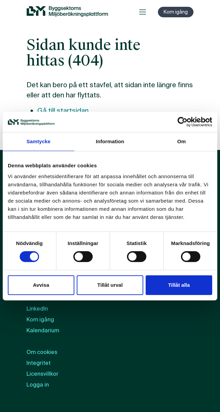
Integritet (38, 363)
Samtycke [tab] (38, 141)
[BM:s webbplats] (67, 12)
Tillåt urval (110, 285)
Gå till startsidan (63, 110)
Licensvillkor (42, 373)
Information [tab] (110, 141)
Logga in (37, 384)
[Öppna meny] (142, 11)
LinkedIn (37, 308)
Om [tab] (181, 141)
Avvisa (41, 285)
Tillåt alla (179, 285)
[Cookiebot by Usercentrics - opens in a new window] (182, 122)
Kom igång (176, 12)
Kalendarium (42, 330)
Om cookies (41, 352)
